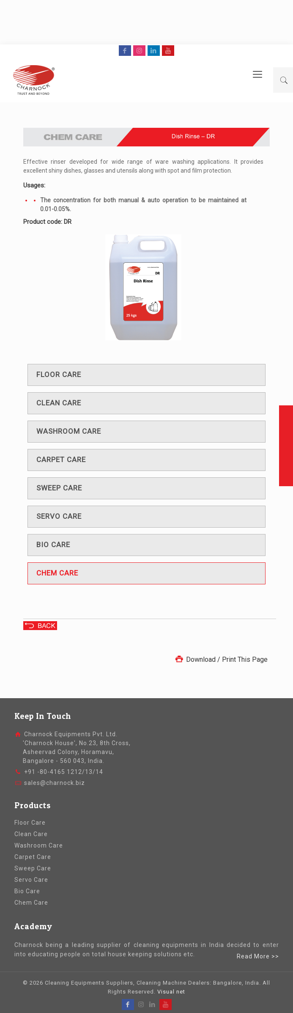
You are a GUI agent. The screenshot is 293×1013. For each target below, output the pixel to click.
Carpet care (61, 459)
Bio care (53, 544)
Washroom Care (38, 845)
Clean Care (31, 834)
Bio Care (27, 891)
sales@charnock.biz (54, 782)
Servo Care (31, 879)
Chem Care (31, 902)
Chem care (57, 573)
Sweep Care (32, 868)
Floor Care (30, 822)
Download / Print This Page (221, 659)
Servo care (59, 516)
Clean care (58, 403)
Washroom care (68, 431)
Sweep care (59, 488)
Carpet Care (32, 856)
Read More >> (258, 956)
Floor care (58, 374)
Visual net (171, 991)
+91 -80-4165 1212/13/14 (63, 771)
